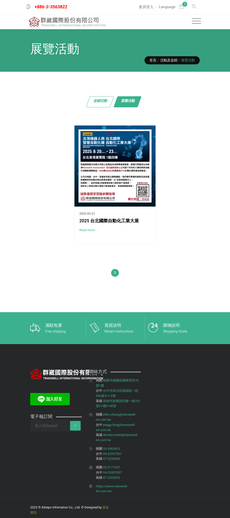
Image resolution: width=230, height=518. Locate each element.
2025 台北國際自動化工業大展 (109, 220)
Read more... (88, 230)
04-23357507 (112, 454)
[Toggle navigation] (195, 21)
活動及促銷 (168, 60)
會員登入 (146, 7)
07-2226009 (111, 459)
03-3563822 (111, 448)
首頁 (152, 60)
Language (167, 7)
